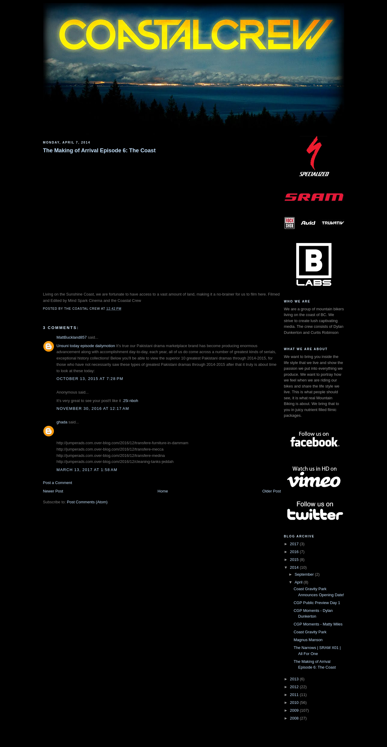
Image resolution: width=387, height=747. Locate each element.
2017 (295, 544)
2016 (295, 551)
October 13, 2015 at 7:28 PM (90, 378)
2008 (295, 718)
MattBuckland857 (72, 337)
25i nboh (130, 400)
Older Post (271, 491)
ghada (62, 422)
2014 (295, 567)
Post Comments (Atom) (87, 502)
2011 (295, 694)
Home (163, 491)
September (305, 574)
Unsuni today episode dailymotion (86, 345)
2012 (295, 687)
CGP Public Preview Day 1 (317, 602)
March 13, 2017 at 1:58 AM (87, 469)
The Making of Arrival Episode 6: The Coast (99, 150)
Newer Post (53, 491)
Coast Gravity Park (310, 632)
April (299, 582)
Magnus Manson (308, 640)
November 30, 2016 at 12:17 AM (93, 408)
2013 (295, 679)
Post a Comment (57, 482)
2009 (295, 710)
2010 (295, 702)
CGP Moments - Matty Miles (318, 624)
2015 (295, 559)
